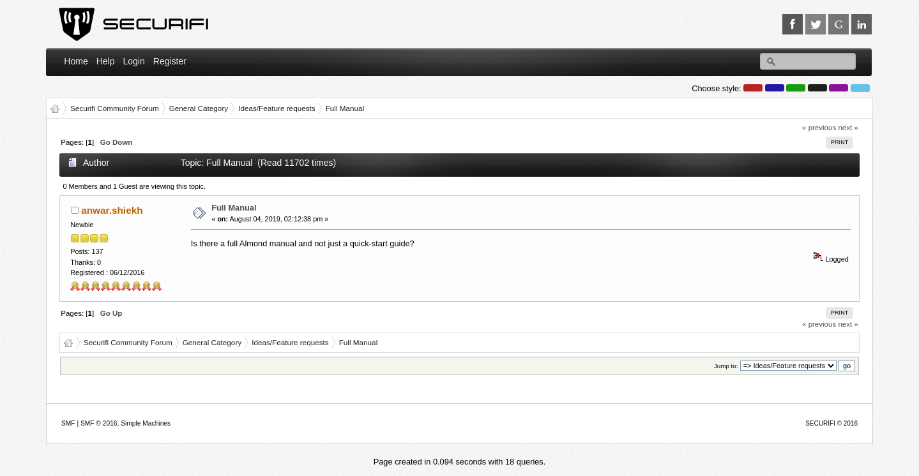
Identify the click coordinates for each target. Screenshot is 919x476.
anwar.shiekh (111, 210)
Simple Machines (146, 423)
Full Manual (233, 207)
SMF (68, 423)
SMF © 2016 (99, 423)
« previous (819, 127)
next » (848, 127)
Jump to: (726, 365)
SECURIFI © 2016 (831, 423)
